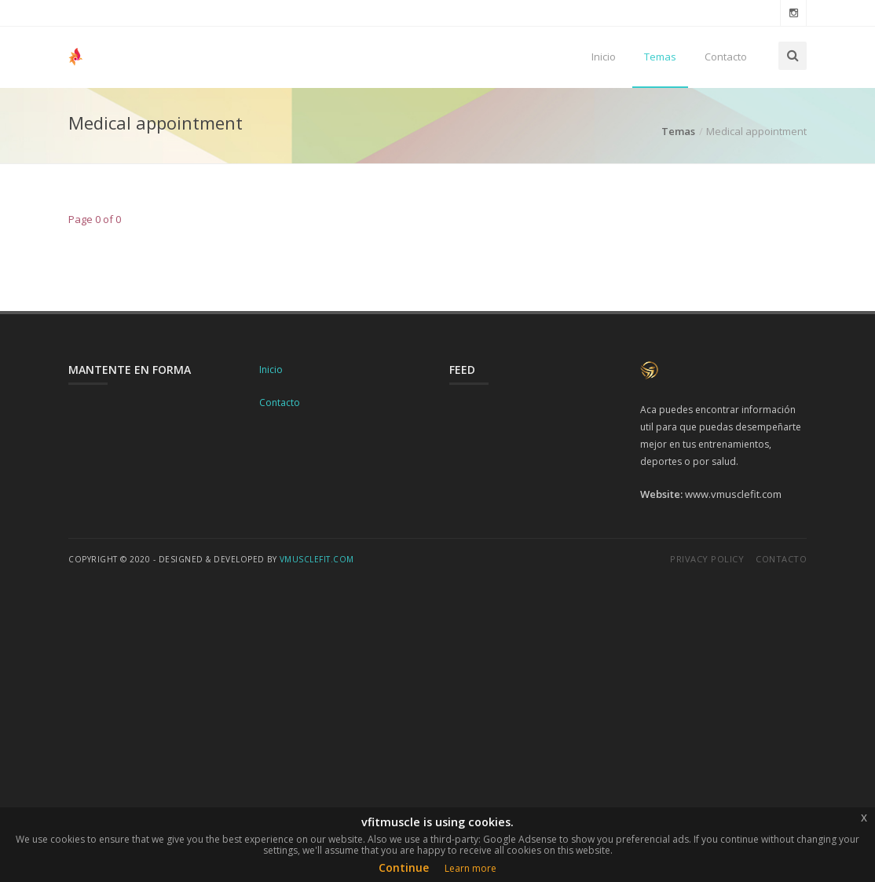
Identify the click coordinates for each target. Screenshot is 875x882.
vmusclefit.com (317, 559)
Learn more (470, 868)
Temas (660, 56)
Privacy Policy (707, 559)
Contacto (726, 56)
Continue (404, 867)
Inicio (603, 56)
